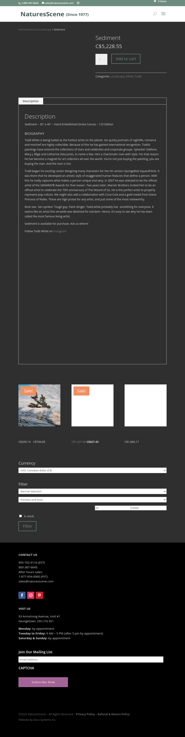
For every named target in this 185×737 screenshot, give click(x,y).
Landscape (45, 29)
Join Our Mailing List (35, 652)
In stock (29, 516)
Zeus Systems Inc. (44, 720)
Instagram (59, 231)
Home (22, 29)
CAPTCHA (26, 668)
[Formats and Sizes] (92, 499)
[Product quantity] (101, 59)
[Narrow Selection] (92, 491)
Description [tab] (31, 101)
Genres (32, 29)
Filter (27, 526)
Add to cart (126, 58)
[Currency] (92, 470)
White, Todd (133, 76)
